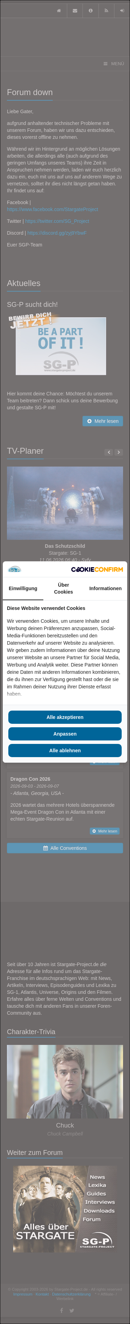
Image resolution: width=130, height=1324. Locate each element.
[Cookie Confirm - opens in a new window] (97, 569)
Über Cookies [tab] (63, 588)
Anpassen (65, 734)
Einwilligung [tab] (23, 588)
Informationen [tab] (105, 588)
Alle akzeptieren (65, 717)
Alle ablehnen (65, 750)
